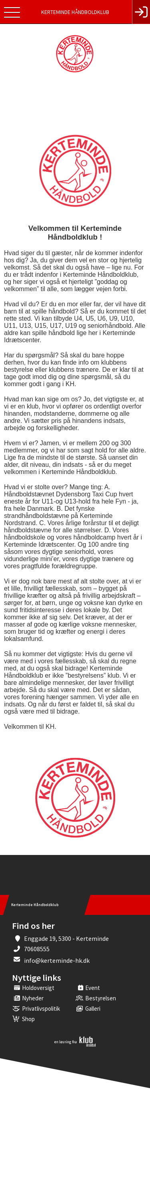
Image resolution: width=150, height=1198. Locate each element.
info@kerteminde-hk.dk (57, 960)
